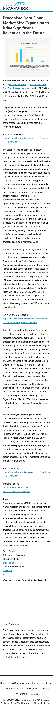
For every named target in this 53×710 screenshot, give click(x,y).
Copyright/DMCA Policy (37, 688)
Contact (34, 694)
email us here (9, 563)
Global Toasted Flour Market (16, 491)
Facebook (7, 570)
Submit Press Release (42, 683)
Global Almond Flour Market (16, 487)
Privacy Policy (21, 694)
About (3, 683)
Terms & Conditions (13, 688)
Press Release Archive (18, 683)
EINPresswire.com (17, 84)
